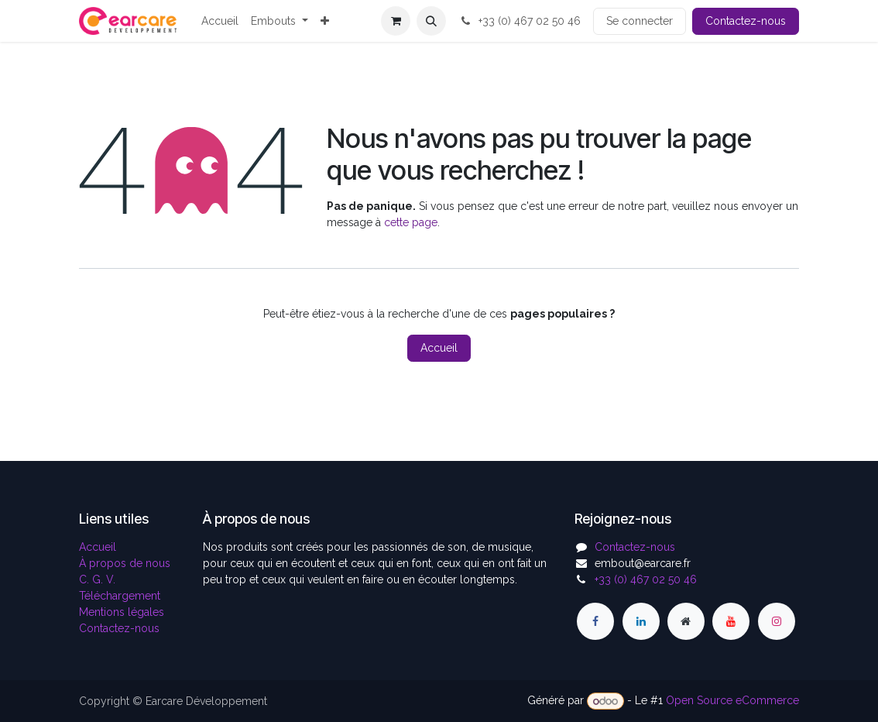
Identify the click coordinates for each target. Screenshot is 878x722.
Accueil (439, 348)
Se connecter (639, 21)
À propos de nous (124, 563)
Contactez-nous (745, 21)
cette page (410, 222)
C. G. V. (97, 579)
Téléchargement (119, 596)
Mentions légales (121, 612)
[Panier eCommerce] (395, 21)
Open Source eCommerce (732, 701)
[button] (431, 21)
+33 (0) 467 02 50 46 (519, 21)
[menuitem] (220, 21)
